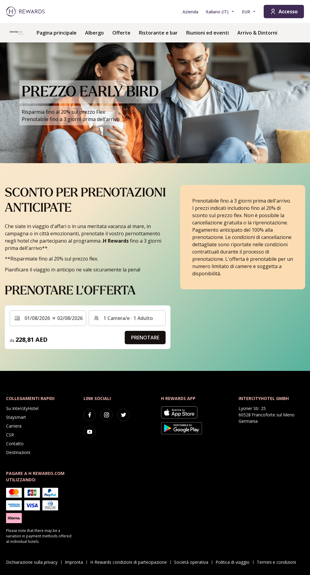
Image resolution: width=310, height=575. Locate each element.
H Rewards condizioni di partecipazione (130, 562)
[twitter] (123, 415)
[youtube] (90, 432)
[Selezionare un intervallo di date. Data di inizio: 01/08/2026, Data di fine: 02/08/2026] (48, 318)
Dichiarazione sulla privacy (33, 562)
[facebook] (90, 415)
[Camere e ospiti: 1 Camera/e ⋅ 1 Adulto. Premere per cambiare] (127, 318)
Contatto (15, 443)
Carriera (13, 426)
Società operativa (193, 562)
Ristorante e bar (158, 32)
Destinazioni (18, 452)
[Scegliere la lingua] (220, 11)
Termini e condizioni (278, 562)
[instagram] (107, 415)
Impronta (76, 562)
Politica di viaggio (234, 562)
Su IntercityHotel (22, 408)
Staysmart (16, 417)
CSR (10, 435)
